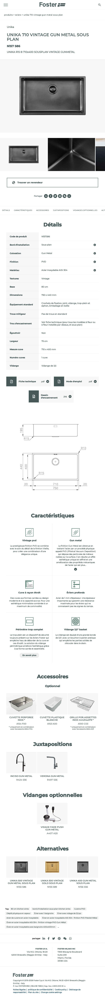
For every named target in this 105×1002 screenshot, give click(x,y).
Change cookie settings (51, 992)
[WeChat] (64, 938)
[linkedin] (44, 938)
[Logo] (52, 3)
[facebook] (48, 938)
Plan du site (33, 992)
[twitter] (53, 938)
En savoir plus (29, 655)
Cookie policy (61, 990)
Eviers (18, 15)
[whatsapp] (70, 938)
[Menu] (6, 5)
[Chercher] (99, 5)
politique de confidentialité (40, 990)
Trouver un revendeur (27, 182)
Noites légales (19, 990)
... (58, 927)
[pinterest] (59, 938)
